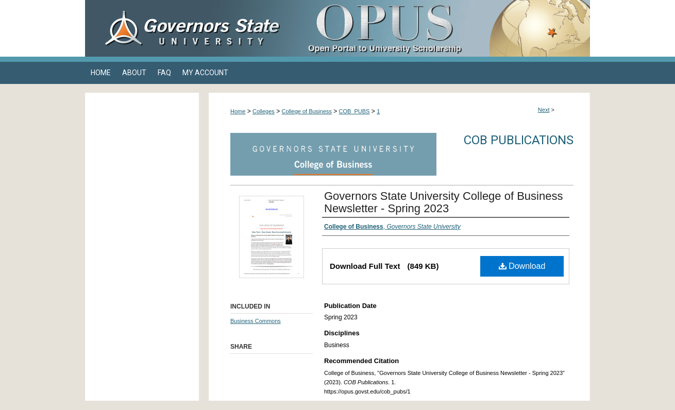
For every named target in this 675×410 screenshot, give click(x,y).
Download (522, 266)
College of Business (307, 111)
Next (544, 110)
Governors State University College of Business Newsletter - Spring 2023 (443, 202)
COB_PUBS (354, 111)
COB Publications (518, 140)
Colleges (263, 111)
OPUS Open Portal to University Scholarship (440, 28)
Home (237, 111)
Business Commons (255, 321)
